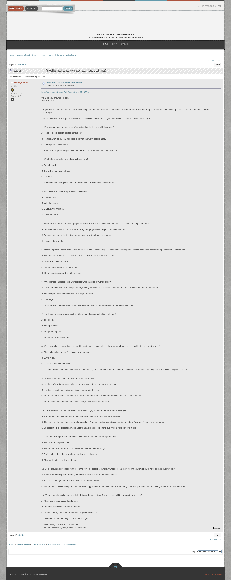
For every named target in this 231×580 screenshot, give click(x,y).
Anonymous (20, 82)
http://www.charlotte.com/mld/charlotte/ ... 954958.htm (66, 92)
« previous (212, 60)
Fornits (115, 22)
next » (220, 60)
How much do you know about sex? (64, 82)
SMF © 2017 (25, 574)
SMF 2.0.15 (14, 574)
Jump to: (194, 552)
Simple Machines (39, 574)
